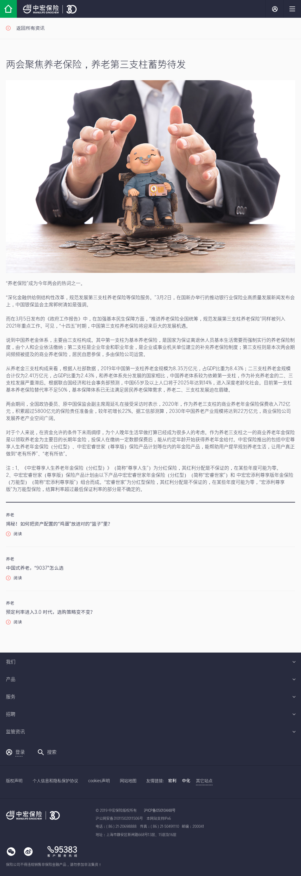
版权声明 (14, 781)
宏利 (172, 781)
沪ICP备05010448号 (160, 810)
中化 (186, 781)
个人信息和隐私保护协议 (55, 781)
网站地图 (128, 781)
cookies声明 (99, 781)
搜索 (47, 752)
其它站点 (204, 781)
